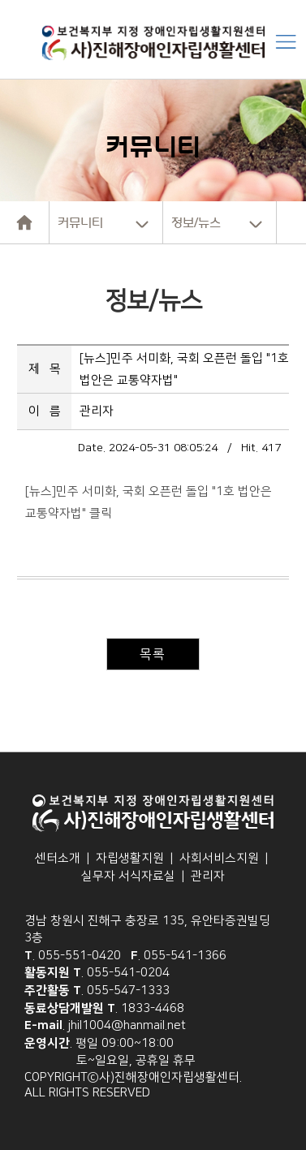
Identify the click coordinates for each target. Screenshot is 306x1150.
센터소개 (57, 858)
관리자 (208, 876)
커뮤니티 (80, 222)
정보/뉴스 (196, 222)
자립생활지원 (130, 858)
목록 (153, 654)
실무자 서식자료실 (128, 876)
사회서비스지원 (219, 858)
